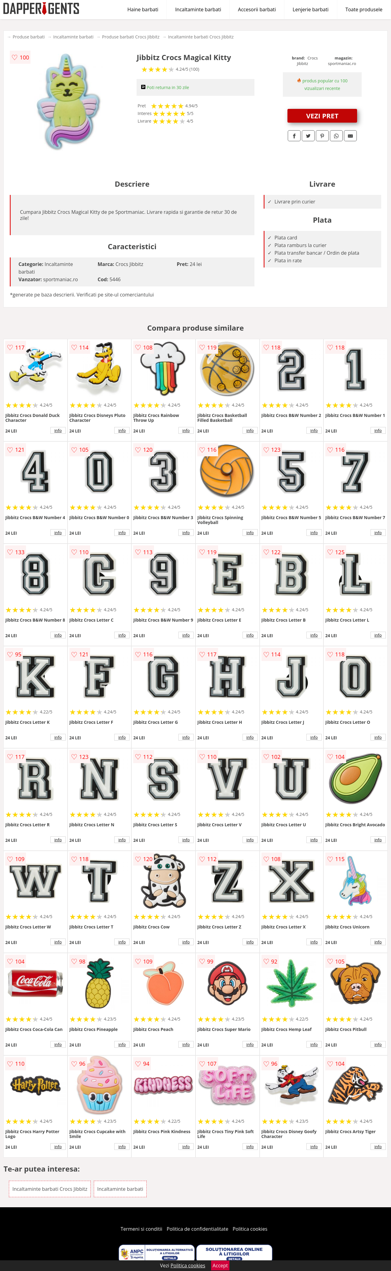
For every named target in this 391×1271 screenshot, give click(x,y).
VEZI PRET (322, 115)
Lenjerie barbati (311, 9)
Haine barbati (142, 9)
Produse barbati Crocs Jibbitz (130, 37)
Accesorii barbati (257, 9)
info (58, 430)
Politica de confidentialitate (197, 1229)
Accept (220, 1265)
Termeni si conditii (142, 1229)
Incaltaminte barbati (198, 9)
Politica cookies (250, 1229)
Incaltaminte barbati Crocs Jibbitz (201, 37)
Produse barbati (29, 37)
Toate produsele (363, 9)
